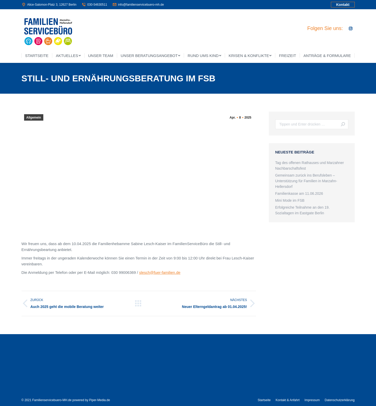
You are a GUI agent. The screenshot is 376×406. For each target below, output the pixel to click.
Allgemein (33, 117)
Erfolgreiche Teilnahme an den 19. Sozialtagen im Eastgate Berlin (302, 210)
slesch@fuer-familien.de (159, 272)
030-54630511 (94, 4)
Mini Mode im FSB (289, 200)
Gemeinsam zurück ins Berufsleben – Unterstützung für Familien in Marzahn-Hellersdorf (306, 181)
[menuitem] (36, 55)
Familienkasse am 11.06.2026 (299, 193)
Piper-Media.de (99, 400)
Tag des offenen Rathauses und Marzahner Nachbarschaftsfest (309, 165)
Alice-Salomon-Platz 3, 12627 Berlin (49, 4)
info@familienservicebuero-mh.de (138, 4)
